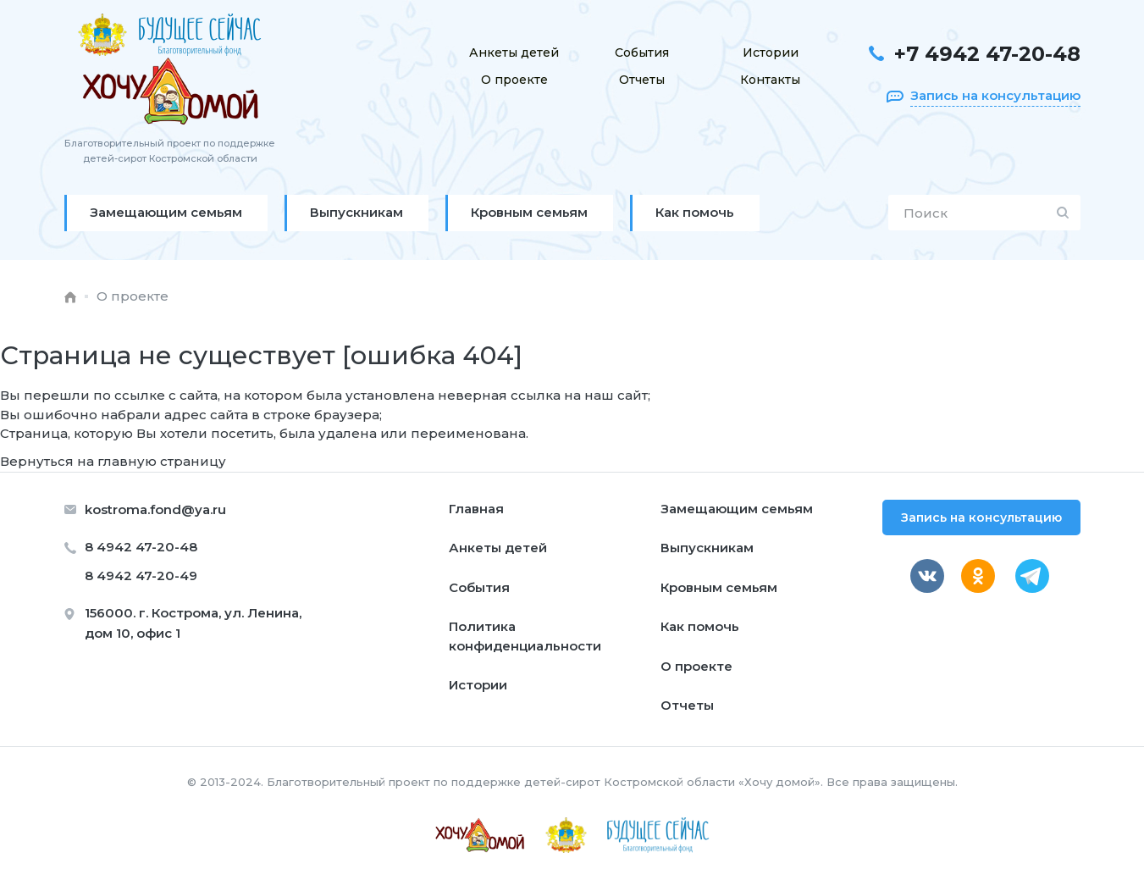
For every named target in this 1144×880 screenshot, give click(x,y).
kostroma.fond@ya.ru (155, 509)
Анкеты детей (514, 52)
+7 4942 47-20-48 (987, 54)
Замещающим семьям (736, 509)
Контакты (770, 79)
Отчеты (642, 79)
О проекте (514, 79)
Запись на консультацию (981, 517)
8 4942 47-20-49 (141, 575)
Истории (771, 52)
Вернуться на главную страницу (113, 461)
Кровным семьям (718, 587)
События (642, 52)
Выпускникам (707, 548)
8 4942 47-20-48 (141, 547)
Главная (476, 509)
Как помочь (699, 626)
